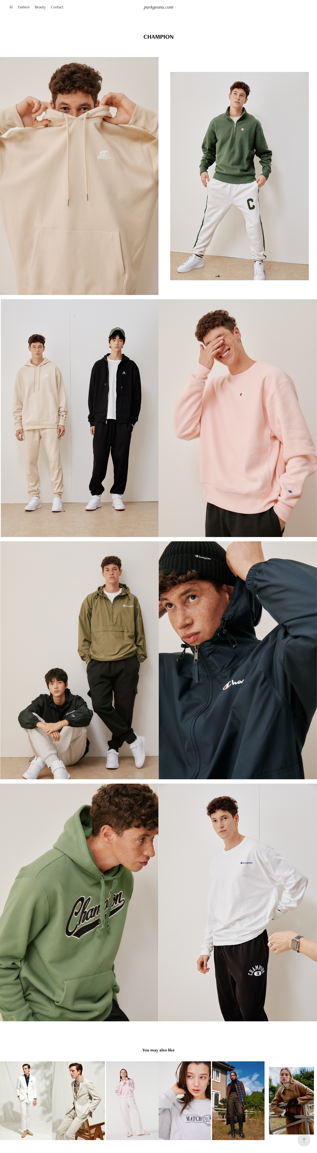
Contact (57, 7)
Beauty (40, 7)
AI (10, 7)
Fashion (24, 7)
